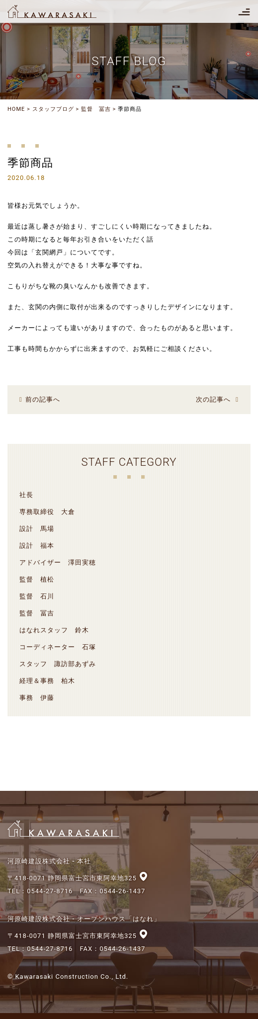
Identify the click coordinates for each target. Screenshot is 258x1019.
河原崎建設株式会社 (60, 11)
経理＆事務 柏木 (47, 680)
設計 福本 (36, 545)
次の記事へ (213, 399)
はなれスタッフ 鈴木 (54, 630)
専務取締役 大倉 (47, 511)
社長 (26, 495)
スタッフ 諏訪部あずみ (57, 664)
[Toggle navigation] (244, 11)
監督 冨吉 (96, 109)
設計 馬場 (36, 528)
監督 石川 (36, 596)
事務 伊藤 (36, 697)
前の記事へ (42, 399)
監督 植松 (36, 579)
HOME (16, 109)
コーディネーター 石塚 (57, 647)
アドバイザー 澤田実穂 (57, 562)
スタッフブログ (53, 109)
